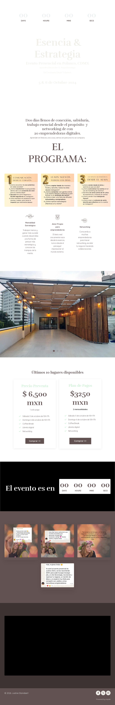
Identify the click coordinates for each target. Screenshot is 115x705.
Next (109, 314)
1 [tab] (54, 351)
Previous (6, 314)
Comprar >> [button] (35, 441)
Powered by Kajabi (103, 699)
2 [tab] (57, 351)
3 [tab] (61, 351)
